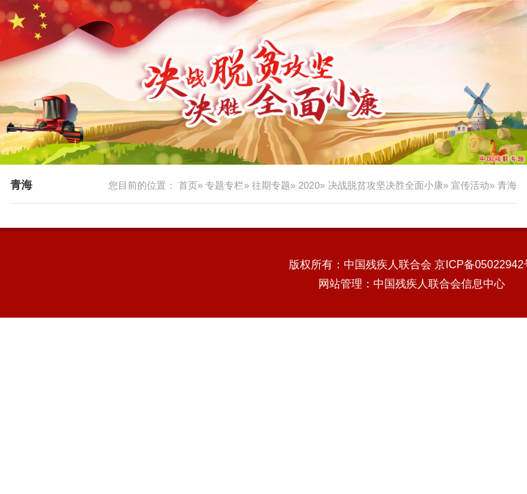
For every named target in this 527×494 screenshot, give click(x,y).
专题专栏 (224, 185)
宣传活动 (470, 185)
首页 (188, 185)
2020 (309, 185)
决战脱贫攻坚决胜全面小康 (385, 185)
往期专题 (271, 185)
